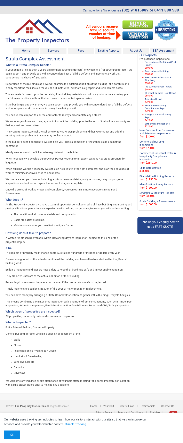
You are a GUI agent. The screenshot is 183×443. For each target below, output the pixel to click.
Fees (81, 50)
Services (53, 50)
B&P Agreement (163, 50)
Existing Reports (108, 50)
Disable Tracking (75, 424)
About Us (136, 50)
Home (26, 50)
